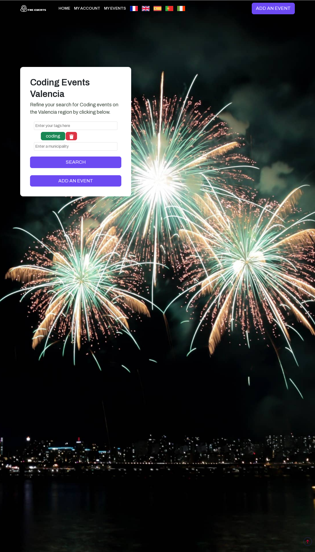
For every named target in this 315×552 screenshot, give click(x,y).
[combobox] (75, 126)
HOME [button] (64, 8)
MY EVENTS (115, 8)
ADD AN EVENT (273, 8)
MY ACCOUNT (87, 8)
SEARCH (76, 162)
